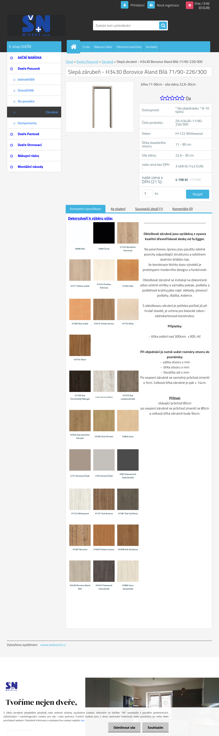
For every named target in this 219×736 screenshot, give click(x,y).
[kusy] (147, 193)
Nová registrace (167, 5)
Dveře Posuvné (87, 61)
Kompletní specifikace (85, 208)
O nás (86, 46)
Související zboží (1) (149, 208)
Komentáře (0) (182, 208)
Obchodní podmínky (129, 46)
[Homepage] (75, 46)
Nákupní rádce (103, 46)
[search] (163, 26)
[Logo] (36, 25)
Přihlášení (137, 5)
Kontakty (151, 46)
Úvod (69, 61)
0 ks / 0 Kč (202, 3)
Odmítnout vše (124, 727)
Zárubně (107, 61)
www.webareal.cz (53, 644)
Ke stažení (118, 208)
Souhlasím (155, 727)
